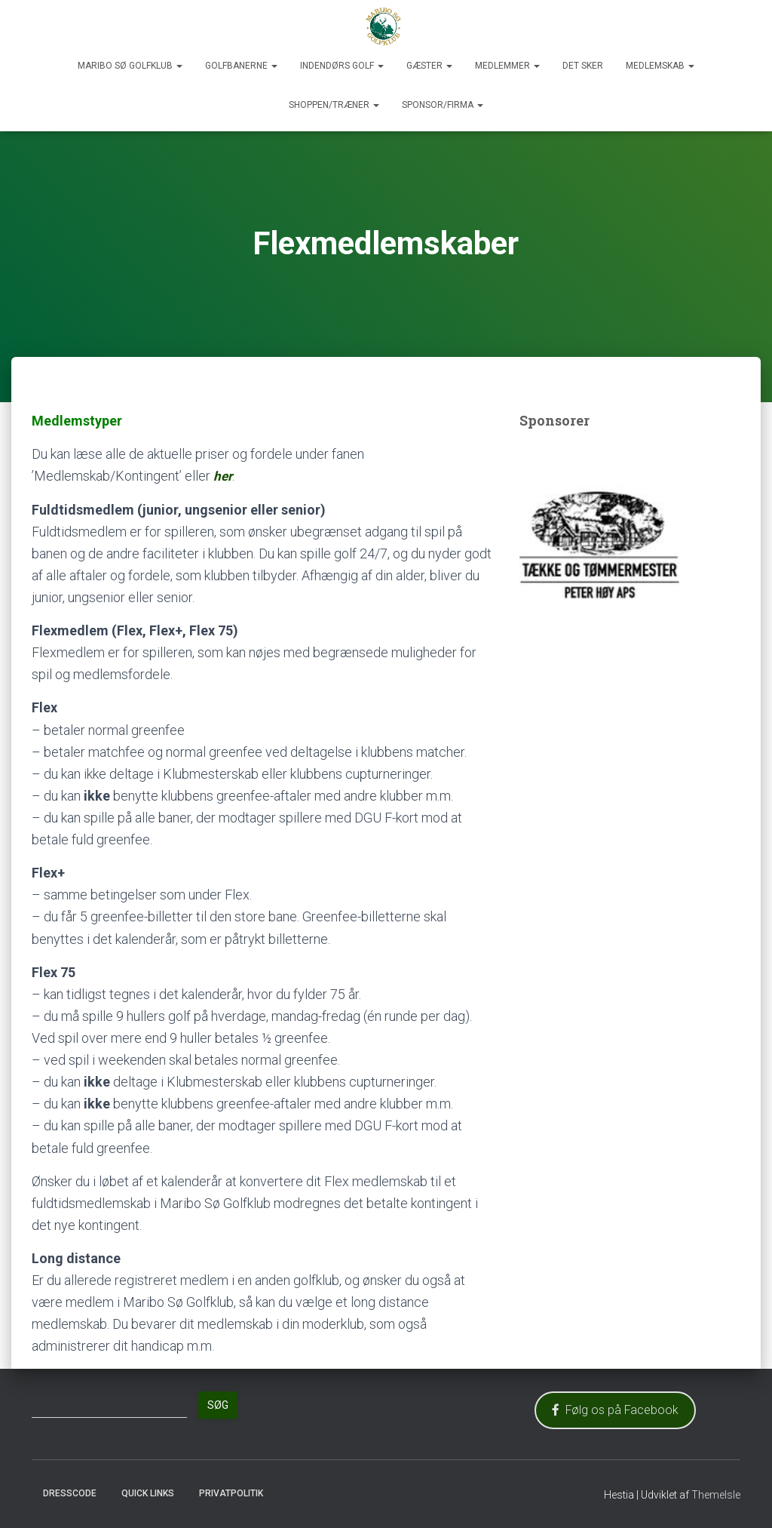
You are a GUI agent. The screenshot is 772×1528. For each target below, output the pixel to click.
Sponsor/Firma (442, 105)
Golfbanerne (241, 65)
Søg (217, 1404)
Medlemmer (507, 65)
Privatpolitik (231, 1493)
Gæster (429, 65)
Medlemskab (660, 65)
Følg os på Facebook (615, 1410)
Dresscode (69, 1493)
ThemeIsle (715, 1495)
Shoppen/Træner (334, 105)
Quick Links (147, 1493)
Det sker (582, 65)
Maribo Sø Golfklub (130, 65)
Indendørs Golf (342, 65)
